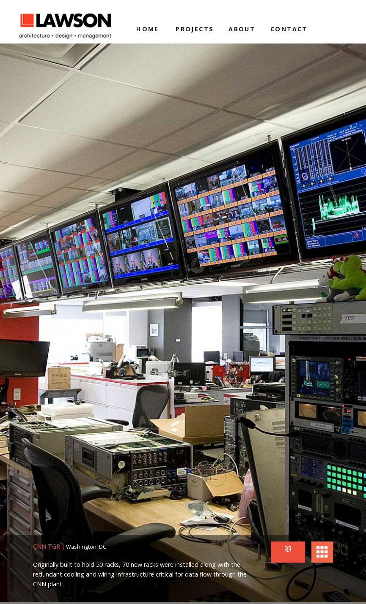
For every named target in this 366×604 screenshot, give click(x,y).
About (241, 29)
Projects (195, 29)
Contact (289, 29)
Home (147, 29)
